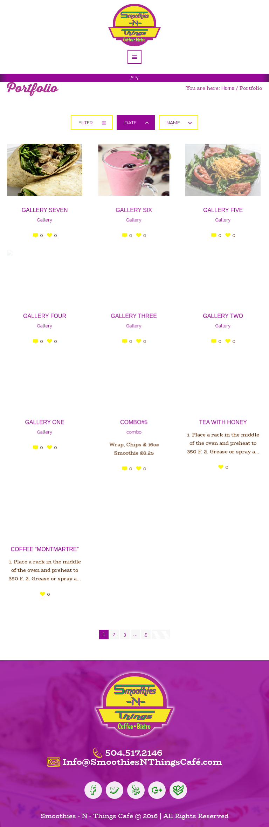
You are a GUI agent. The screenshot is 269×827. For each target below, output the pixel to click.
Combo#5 (131, 419)
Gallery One (44, 419)
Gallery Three (132, 314)
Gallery (44, 220)
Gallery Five (218, 210)
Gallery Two (218, 314)
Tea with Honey (218, 419)
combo (131, 429)
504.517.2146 (134, 749)
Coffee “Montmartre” (44, 545)
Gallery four (44, 314)
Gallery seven (45, 210)
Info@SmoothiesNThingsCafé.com (142, 758)
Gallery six (131, 210)
